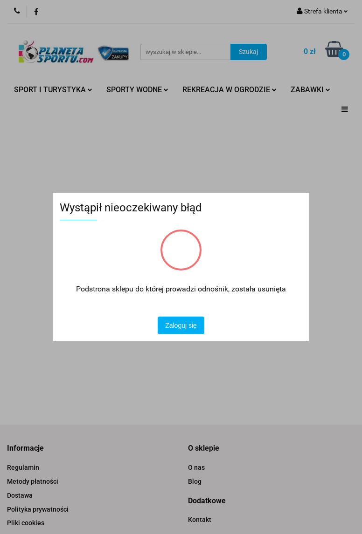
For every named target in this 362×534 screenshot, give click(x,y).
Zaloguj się (181, 325)
